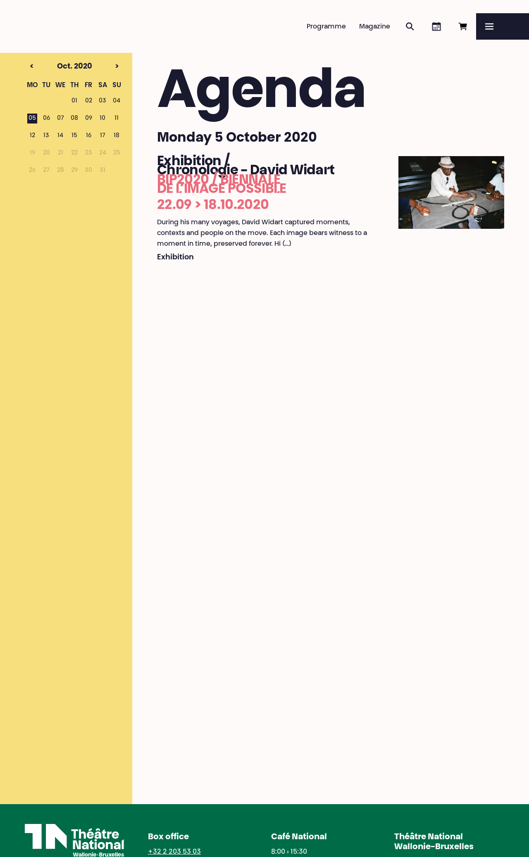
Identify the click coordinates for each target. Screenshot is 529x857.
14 (60, 136)
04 (116, 101)
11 (116, 118)
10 (102, 118)
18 (116, 136)
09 (88, 118)
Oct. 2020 (59, 67)
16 (88, 136)
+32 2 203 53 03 (174, 852)
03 (102, 101)
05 (32, 118)
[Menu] (502, 26)
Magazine (374, 27)
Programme (326, 27)
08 (74, 118)
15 (74, 136)
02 (88, 101)
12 (32, 136)
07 (60, 118)
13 (46, 136)
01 (74, 101)
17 (102, 136)
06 (46, 118)
